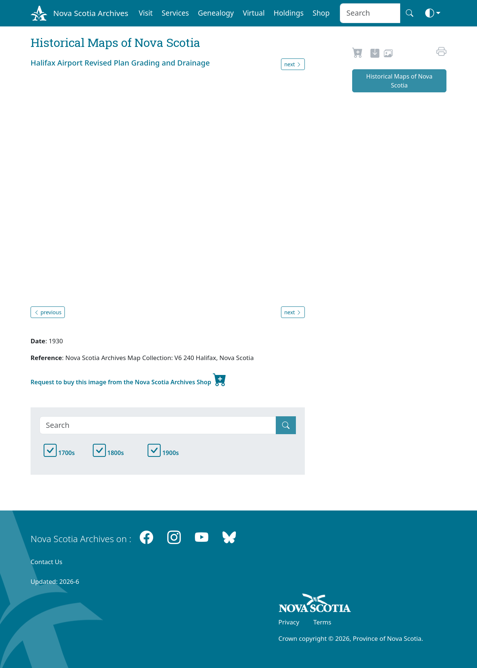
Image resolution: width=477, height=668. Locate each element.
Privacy (288, 622)
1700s (59, 453)
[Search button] (409, 13)
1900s (163, 453)
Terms (322, 622)
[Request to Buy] (357, 54)
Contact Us (46, 561)
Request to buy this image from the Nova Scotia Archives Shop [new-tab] (129, 379)
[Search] (158, 425)
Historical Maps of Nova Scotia (399, 80)
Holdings (288, 13)
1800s (108, 453)
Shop (321, 13)
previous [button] (47, 312)
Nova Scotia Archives (90, 13)
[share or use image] (388, 54)
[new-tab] (374, 54)
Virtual (254, 13)
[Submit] (286, 425)
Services (175, 13)
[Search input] (370, 13)
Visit (146, 13)
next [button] (292, 64)
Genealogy (216, 13)
